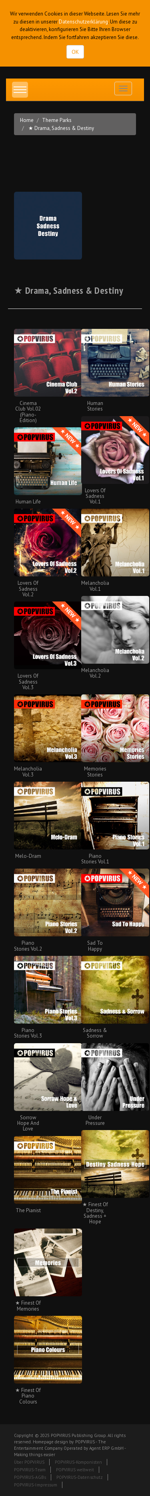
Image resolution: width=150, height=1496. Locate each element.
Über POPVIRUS (29, 1462)
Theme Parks (57, 120)
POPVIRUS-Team (30, 1469)
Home (27, 120)
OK (75, 51)
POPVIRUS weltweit (75, 1469)
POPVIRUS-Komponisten (78, 1462)
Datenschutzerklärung (83, 21)
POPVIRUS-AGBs (30, 1477)
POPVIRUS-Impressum (35, 1485)
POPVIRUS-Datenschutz (79, 1477)
